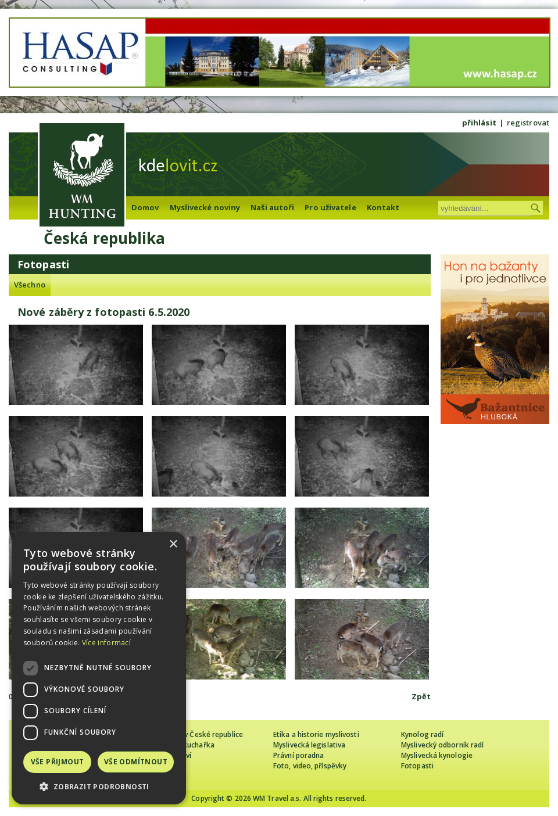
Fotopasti (417, 766)
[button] (98, 787)
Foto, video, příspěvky (309, 766)
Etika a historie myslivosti (316, 734)
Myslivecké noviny (205, 207)
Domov (145, 207)
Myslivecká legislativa (309, 745)
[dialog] (99, 668)
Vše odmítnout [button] (135, 762)
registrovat (528, 122)
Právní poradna (298, 755)
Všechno (29, 284)
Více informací (106, 643)
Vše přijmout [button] (57, 762)
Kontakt (383, 207)
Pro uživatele (330, 207)
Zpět (421, 696)
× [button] (173, 544)
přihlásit (479, 122)
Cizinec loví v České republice (194, 734)
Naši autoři (272, 207)
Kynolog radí (422, 734)
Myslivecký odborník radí (442, 745)
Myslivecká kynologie (437, 755)
